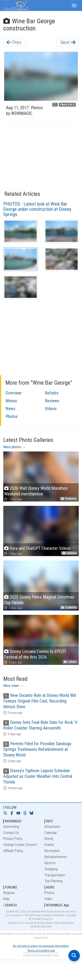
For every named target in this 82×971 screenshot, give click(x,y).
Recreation (52, 851)
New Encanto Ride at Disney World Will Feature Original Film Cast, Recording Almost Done (39, 701)
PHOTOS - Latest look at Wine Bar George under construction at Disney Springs (37, 209)
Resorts (50, 863)
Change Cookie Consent (20, 845)
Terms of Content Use (41, 950)
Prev (14, 42)
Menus (11, 400)
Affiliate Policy (13, 851)
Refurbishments (55, 857)
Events (49, 845)
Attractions (52, 827)
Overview (13, 393)
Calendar (50, 833)
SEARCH (11, 905)
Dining (48, 839)
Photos (11, 416)
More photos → (14, 447)
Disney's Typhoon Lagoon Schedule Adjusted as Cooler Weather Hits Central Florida (37, 776)
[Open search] (74, 955)
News (10, 408)
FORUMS (11, 887)
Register (9, 893)
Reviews (52, 400)
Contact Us (11, 833)
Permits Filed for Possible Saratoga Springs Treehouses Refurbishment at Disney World (37, 749)
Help (6, 899)
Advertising (11, 827)
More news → (13, 685)
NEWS (50, 887)
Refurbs (51, 393)
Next (68, 42)
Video (48, 899)
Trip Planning (53, 881)
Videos (51, 408)
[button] (74, 5)
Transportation (54, 875)
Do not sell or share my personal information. (41, 946)
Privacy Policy (13, 839)
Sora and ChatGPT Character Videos (40, 548)
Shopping (51, 869)
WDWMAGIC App (57, 905)
